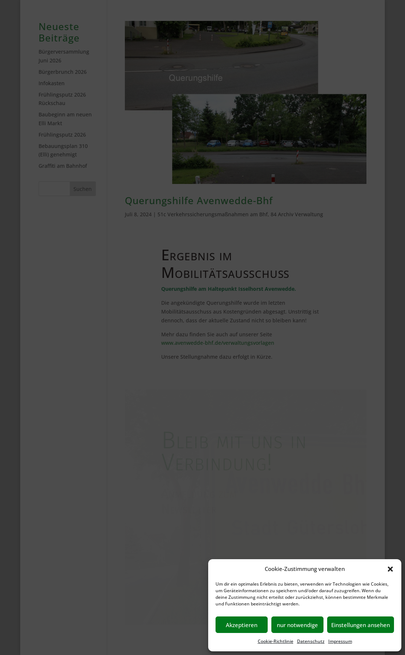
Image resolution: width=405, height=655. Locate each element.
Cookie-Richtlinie (275, 641)
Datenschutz (311, 641)
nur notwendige (297, 625)
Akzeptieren (241, 625)
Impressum (340, 641)
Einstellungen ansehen (360, 625)
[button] (390, 569)
